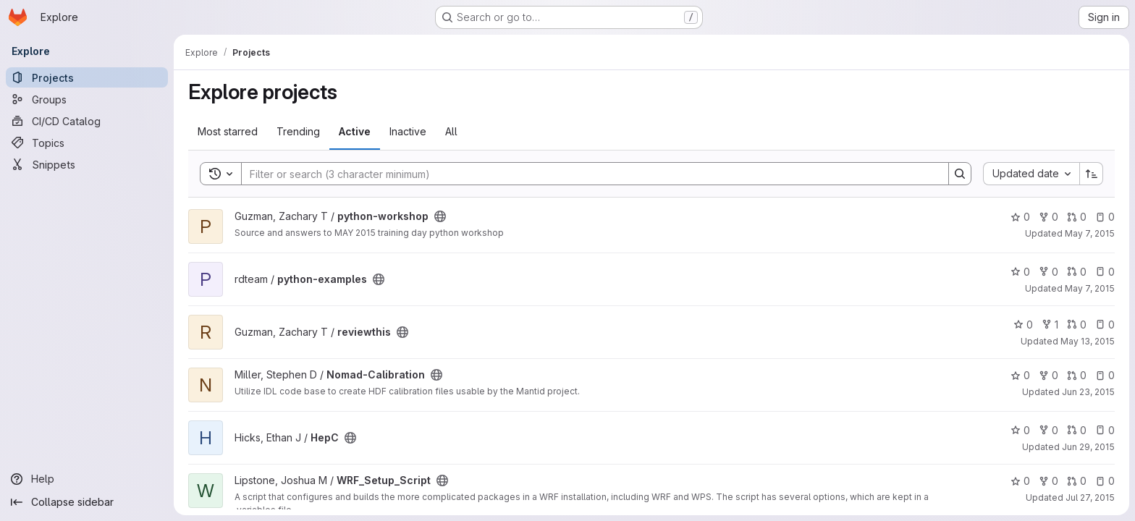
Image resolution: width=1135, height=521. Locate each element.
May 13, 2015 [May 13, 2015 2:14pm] (1087, 341)
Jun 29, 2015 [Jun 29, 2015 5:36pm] (1088, 446)
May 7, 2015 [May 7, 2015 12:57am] (1090, 233)
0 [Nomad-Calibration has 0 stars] (1020, 375)
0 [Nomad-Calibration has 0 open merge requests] (1077, 375)
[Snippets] (87, 164)
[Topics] (87, 142)
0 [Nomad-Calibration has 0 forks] (1048, 375)
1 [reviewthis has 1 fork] (1050, 324)
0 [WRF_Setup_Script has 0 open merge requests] (1077, 481)
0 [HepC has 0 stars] (1020, 430)
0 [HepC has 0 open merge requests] (1077, 430)
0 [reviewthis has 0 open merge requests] (1077, 324)
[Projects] (87, 77)
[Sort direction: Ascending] (1091, 173)
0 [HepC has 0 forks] (1048, 430)
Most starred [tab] (228, 131)
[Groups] (87, 99)
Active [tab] (355, 131)
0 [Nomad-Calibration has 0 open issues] (1105, 375)
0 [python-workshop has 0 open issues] (1105, 217)
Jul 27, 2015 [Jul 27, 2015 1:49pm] (1090, 497)
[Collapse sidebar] (87, 502)
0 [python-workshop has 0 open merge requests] (1077, 217)
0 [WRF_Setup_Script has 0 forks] (1048, 481)
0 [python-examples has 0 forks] (1048, 272)
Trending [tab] (298, 131)
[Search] (588, 173)
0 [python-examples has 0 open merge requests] (1077, 272)
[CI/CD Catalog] (87, 121)
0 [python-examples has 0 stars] (1020, 272)
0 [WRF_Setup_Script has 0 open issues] (1105, 481)
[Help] (87, 479)
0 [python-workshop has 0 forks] (1048, 217)
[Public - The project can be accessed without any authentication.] (440, 216)
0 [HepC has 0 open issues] (1105, 430)
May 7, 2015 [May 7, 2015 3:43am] (1090, 288)
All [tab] (451, 131)
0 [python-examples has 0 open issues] (1105, 272)
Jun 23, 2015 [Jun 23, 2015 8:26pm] (1088, 391)
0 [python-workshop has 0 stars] (1020, 217)
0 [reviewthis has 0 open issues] (1105, 324)
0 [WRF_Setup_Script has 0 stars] (1020, 481)
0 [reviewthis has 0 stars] (1023, 324)
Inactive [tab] (407, 131)
